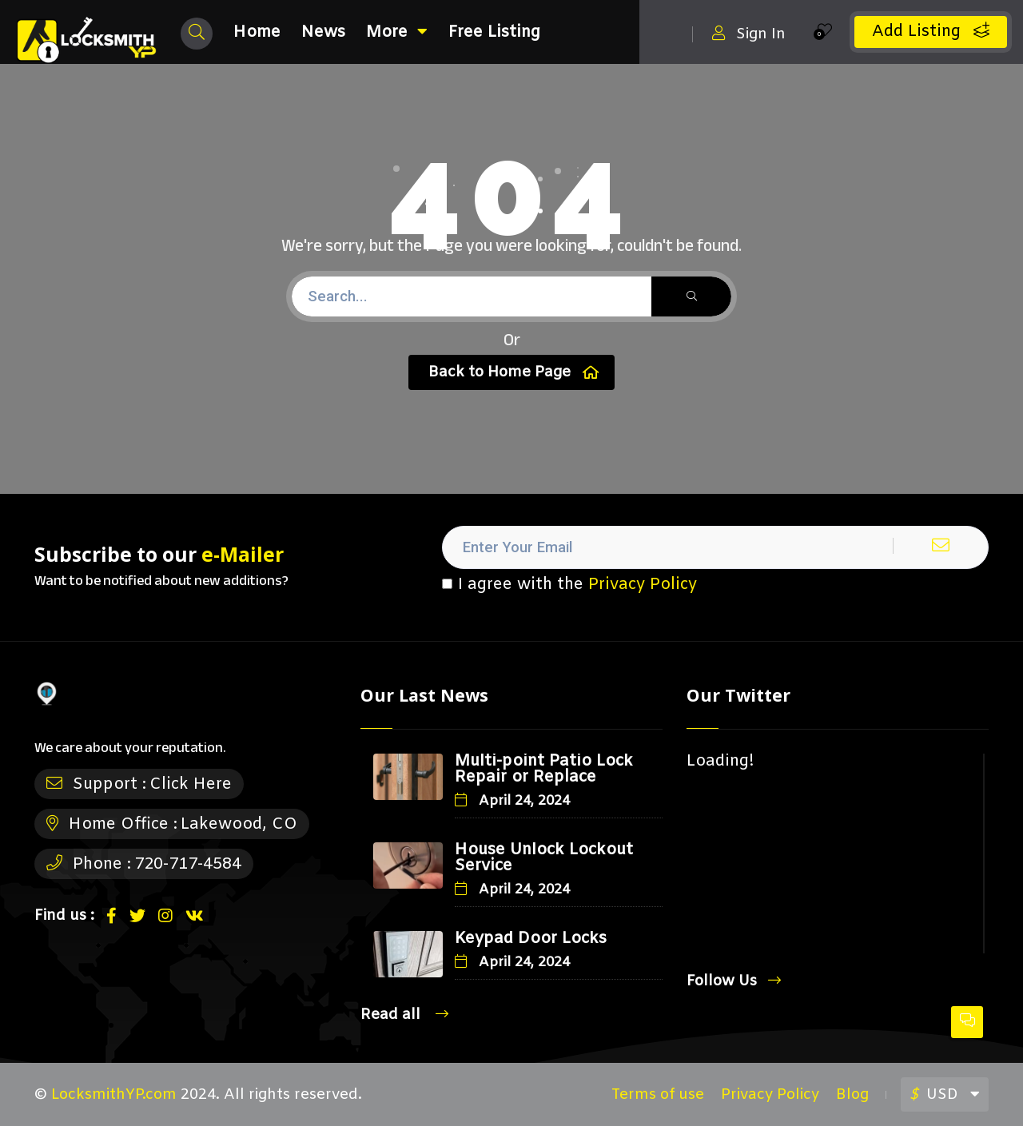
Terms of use (657, 1094)
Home (257, 32)
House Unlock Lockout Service (544, 858)
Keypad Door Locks (531, 938)
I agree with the (569, 585)
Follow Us (734, 981)
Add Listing (930, 31)
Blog (852, 1094)
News (323, 32)
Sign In (749, 34)
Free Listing (494, 32)
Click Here (190, 784)
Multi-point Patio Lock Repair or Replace (544, 769)
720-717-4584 (187, 864)
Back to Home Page (513, 372)
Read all (404, 1014)
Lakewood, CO (239, 824)
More (397, 32)
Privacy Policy (642, 584)
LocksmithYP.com (114, 1094)
